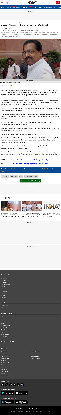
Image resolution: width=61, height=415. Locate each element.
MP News (3, 360)
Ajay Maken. (14, 176)
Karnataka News (5, 375)
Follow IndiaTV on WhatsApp (30, 181)
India (23, 7)
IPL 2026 (28, 7)
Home (2, 7)
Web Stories (4, 297)
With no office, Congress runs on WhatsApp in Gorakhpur (29, 160)
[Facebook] (2, 384)
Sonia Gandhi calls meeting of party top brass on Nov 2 (29, 163)
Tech (55, 7)
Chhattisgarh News (5, 369)
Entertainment (48, 7)
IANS (9, 28)
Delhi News (4, 354)
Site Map (13, 411)
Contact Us (4, 278)
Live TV (3, 293)
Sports (40, 7)
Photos (3, 321)
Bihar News (4, 351)
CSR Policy (39, 411)
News (2, 22)
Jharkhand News (5, 358)
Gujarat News (4, 371)
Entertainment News (6, 325)
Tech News (4, 329)
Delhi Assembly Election (30, 176)
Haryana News (4, 356)
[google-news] (22, 384)
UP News (3, 367)
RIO (45, 411)
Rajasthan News (34, 354)
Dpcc (20, 176)
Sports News (4, 327)
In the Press (4, 286)
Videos (18, 7)
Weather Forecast (5, 305)
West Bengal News (35, 358)
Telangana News (34, 356)
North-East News (5, 362)
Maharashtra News (35, 351)
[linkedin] (18, 384)
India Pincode (4, 308)
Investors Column (5, 289)
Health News (4, 336)
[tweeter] (6, 384)
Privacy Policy (30, 411)
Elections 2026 (10, 7)
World (34, 7)
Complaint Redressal (6, 284)
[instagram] (10, 384)
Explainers (3, 332)
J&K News (3, 373)
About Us (3, 280)
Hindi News (4, 291)
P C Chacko (5, 176)
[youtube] (14, 384)
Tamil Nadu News (5, 365)
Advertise (3, 282)
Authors (3, 295)
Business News (5, 334)
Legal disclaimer (21, 411)
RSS (49, 411)
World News (4, 319)
